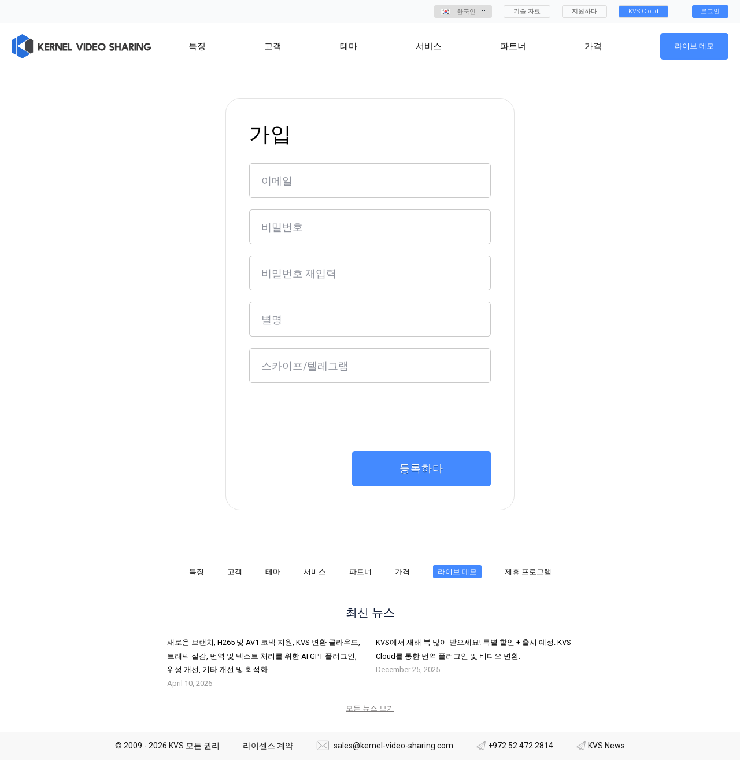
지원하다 (584, 11)
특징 (196, 571)
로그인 (710, 11)
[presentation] (337, 417)
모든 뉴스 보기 (370, 708)
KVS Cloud (643, 11)
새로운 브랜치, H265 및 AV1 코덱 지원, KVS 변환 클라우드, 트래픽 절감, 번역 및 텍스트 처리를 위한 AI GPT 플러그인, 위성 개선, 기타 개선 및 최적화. (263, 656)
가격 (402, 571)
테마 (272, 571)
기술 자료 (527, 11)
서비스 (315, 571)
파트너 (360, 571)
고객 (234, 571)
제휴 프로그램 (528, 571)
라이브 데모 (694, 46)
